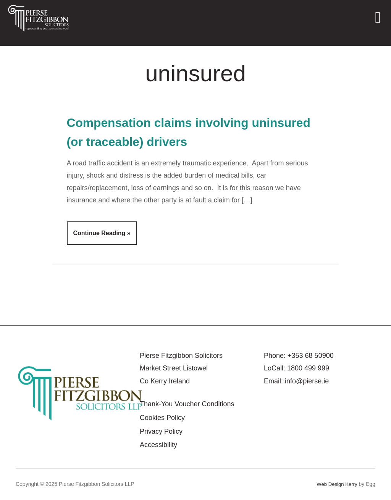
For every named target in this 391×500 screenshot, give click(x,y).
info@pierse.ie (307, 381)
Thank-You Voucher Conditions (187, 404)
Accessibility (158, 445)
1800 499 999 (308, 368)
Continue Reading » (102, 233)
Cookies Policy (162, 417)
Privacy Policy (161, 431)
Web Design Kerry (335, 484)
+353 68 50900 (311, 355)
